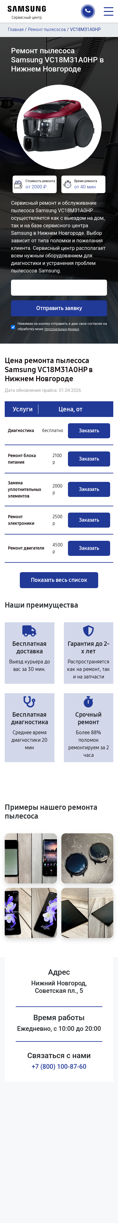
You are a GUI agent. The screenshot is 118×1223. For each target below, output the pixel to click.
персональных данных (61, 329)
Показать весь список (59, 580)
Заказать (89, 431)
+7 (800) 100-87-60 (59, 1066)
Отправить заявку (59, 308)
